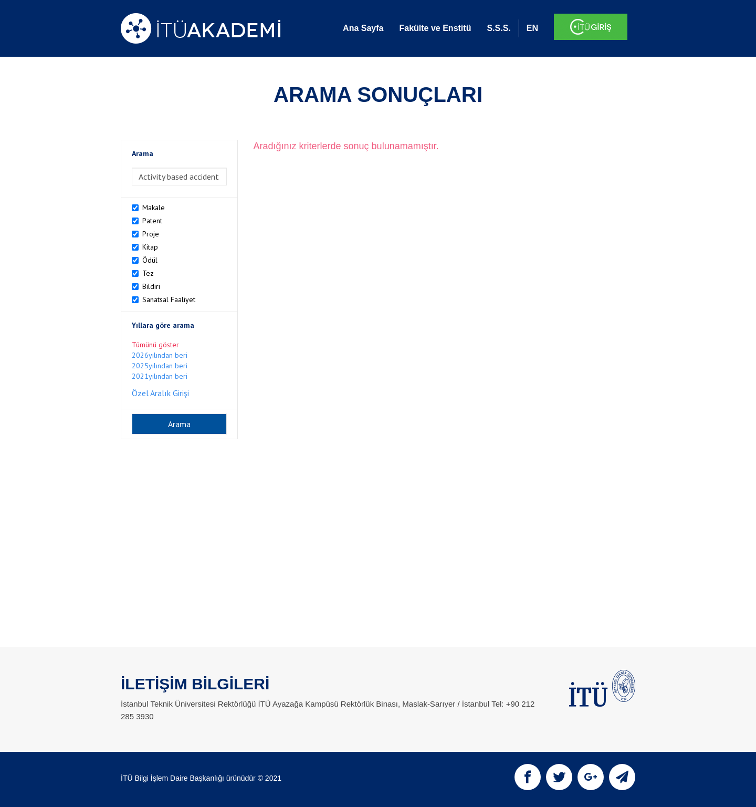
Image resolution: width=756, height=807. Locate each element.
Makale (153, 207)
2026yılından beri (159, 355)
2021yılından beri (159, 376)
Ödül (150, 260)
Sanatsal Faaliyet (168, 299)
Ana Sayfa (363, 28)
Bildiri (151, 286)
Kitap (150, 247)
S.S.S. (498, 28)
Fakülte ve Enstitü (435, 28)
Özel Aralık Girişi (160, 393)
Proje (150, 234)
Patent (152, 220)
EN (532, 28)
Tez (148, 273)
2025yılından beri (159, 365)
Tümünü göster (155, 344)
